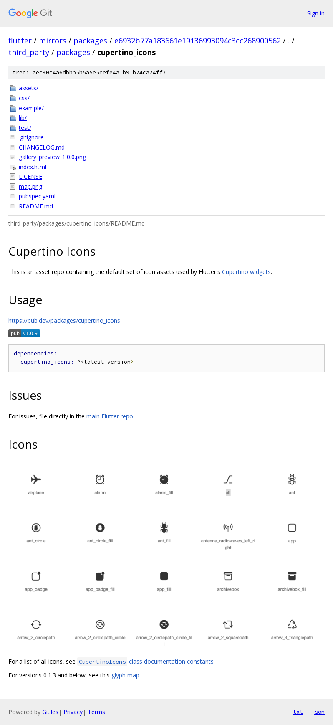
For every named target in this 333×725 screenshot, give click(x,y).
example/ (31, 108)
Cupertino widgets (246, 272)
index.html (32, 167)
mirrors (52, 40)
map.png (30, 186)
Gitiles (50, 712)
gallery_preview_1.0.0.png (52, 157)
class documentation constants (145, 661)
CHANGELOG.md (42, 147)
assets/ (28, 88)
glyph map (125, 675)
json (318, 711)
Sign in (316, 13)
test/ (25, 128)
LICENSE (30, 176)
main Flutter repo (109, 416)
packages (90, 40)
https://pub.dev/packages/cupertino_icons (64, 320)
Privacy (73, 712)
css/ (24, 98)
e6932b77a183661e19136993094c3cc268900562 (197, 40)
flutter (20, 40)
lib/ (23, 118)
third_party (28, 52)
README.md (36, 206)
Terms (96, 712)
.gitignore (31, 137)
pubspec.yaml (37, 196)
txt (298, 711)
